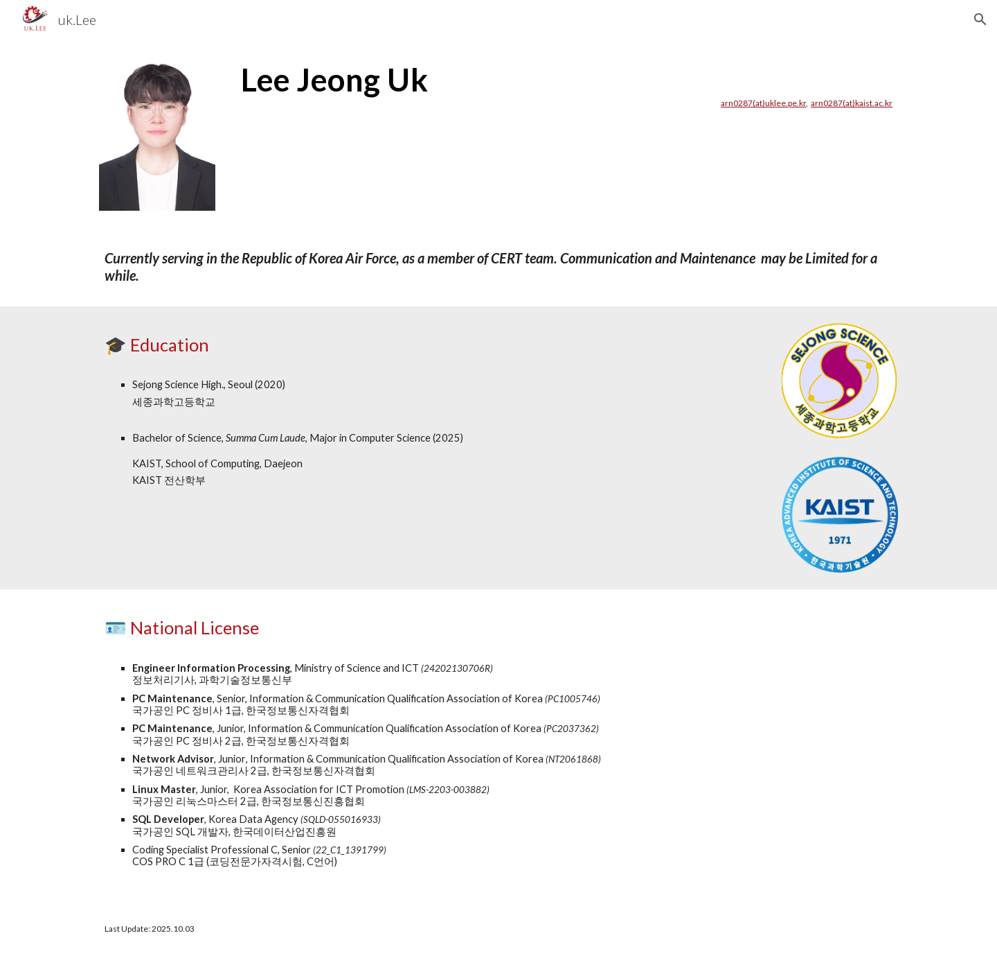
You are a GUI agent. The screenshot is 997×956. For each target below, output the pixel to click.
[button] (980, 19)
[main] (566, 84)
